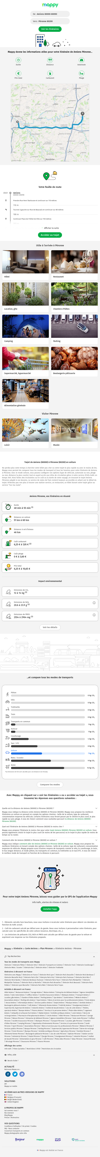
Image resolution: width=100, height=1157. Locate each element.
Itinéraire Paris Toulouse (65, 977)
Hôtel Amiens (9, 992)
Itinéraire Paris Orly (47, 977)
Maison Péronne (18, 1018)
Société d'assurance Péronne (22, 1021)
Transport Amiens (82, 995)
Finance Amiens (37, 1010)
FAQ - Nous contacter (11, 1128)
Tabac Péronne (77, 1039)
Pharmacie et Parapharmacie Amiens (31, 1016)
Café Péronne (48, 1039)
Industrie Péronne (80, 1036)
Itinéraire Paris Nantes (12, 980)
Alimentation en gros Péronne (30, 1039)
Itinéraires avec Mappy (12, 975)
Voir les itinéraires (50, 29)
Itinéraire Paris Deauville (65, 975)
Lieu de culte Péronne (58, 1034)
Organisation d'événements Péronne (46, 1023)
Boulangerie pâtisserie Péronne (37, 1034)
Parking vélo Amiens (28, 1000)
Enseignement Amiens (81, 1005)
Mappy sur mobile (10, 1086)
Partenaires (15, 1117)
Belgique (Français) (12, 1097)
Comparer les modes (50, 784)
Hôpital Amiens (44, 1013)
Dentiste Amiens (85, 1003)
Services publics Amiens (43, 1003)
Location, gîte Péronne (74, 1021)
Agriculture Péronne (68, 1031)
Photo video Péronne (62, 1039)
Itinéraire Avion (41, 967)
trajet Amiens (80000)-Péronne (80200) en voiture (71, 830)
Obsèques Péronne (42, 1021)
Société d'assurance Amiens (50, 995)
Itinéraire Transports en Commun (51, 965)
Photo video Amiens (76, 1010)
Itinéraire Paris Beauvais (71, 982)
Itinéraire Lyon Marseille (20, 985)
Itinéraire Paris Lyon (47, 975)
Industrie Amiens (38, 1008)
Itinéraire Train (69, 965)
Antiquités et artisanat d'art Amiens (24, 1013)
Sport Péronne (17, 1026)
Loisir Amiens (77, 1013)
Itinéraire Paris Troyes (55, 985)
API (5, 1084)
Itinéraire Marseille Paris (13, 977)
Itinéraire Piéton (19, 965)
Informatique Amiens (25, 1003)
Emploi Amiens (59, 1003)
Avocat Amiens (11, 1003)
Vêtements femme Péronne (14, 1034)
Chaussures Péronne (28, 1041)
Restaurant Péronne (78, 1016)
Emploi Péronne (34, 1036)
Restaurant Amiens (22, 992)
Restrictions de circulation (51, 1049)
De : (45, 14)
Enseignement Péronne (63, 1036)
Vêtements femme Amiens (48, 1005)
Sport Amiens (41, 1000)
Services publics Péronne (13, 1028)
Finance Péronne (44, 1041)
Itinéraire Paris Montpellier (71, 980)
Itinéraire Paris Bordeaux (84, 975)
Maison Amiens (49, 992)
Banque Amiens (24, 1010)
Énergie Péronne (48, 1036)
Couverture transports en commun (16, 1131)
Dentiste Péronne (83, 1031)
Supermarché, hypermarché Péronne (65, 1028)
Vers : (43, 21)
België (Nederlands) (13, 1099)
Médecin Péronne (86, 1026)
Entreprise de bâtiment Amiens (67, 992)
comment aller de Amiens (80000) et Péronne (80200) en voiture (46, 844)
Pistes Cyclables (19, 1049)
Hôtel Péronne (64, 1016)
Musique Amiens (72, 1003)
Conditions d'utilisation (12, 1126)
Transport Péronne (57, 1021)
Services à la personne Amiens (56, 1010)
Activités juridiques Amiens (60, 1013)
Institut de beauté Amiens (55, 1008)
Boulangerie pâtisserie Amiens (15, 1005)
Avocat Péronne (89, 1039)
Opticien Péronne (74, 1034)
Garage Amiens (36, 992)
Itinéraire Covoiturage (85, 965)
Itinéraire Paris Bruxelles (52, 982)
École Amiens (90, 1000)
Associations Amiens (11, 1000)
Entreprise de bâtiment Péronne (37, 1018)
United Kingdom (11, 1102)
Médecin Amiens (81, 997)
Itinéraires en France (30, 975)
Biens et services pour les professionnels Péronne (60, 1026)
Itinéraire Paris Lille (31, 977)
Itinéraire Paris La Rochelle (31, 982)
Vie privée (25, 1126)
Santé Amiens (69, 997)
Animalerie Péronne (19, 1036)
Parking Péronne (44, 1028)
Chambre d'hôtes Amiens (30, 997)
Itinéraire (7, 965)
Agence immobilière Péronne (61, 1018)
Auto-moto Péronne (80, 1018)
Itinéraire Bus (29, 967)
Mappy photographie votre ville (15, 1133)
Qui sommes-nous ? (11, 1110)
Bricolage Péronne (12, 1041)
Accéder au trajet (50, 235)
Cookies (33, 1126)
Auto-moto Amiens (18, 995)
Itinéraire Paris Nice (82, 977)
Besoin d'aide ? (11, 1061)
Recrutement (9, 1113)
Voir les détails (50, 627)
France (8, 1095)
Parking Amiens (46, 997)
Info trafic (7, 1049)
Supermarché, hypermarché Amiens (17, 1008)
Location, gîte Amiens (12, 997)
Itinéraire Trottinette (56, 967)
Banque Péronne (30, 1028)
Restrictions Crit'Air (33, 1049)
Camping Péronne (24, 1023)
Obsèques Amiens (68, 995)
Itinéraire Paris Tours (52, 980)
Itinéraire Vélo (32, 965)
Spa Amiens (58, 997)
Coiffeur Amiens (32, 995)
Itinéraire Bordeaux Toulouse (32, 980)
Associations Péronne (32, 1026)
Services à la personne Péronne (72, 1023)
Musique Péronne (31, 1031)
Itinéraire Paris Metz (38, 985)
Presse (6, 1117)
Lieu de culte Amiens (73, 1008)
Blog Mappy (8, 1115)
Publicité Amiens (65, 1005)
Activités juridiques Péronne (49, 1031)
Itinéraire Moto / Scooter (13, 967)
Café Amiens (32, 1005)
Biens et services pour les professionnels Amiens (66, 1000)
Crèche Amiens (52, 1016)
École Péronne (17, 1031)
